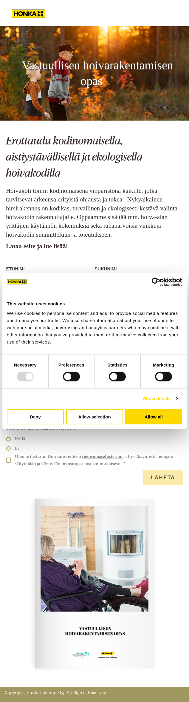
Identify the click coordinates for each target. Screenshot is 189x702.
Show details (157, 398)
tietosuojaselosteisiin (102, 456)
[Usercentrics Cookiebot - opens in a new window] (156, 282)
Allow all (154, 416)
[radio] (93, 439)
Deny (35, 416)
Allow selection (94, 416)
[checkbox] (93, 443)
